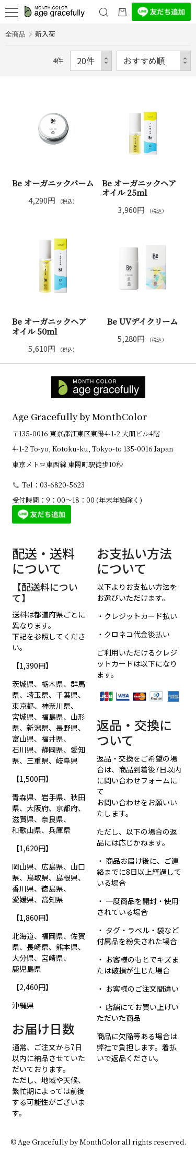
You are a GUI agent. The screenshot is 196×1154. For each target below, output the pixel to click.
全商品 (15, 34)
